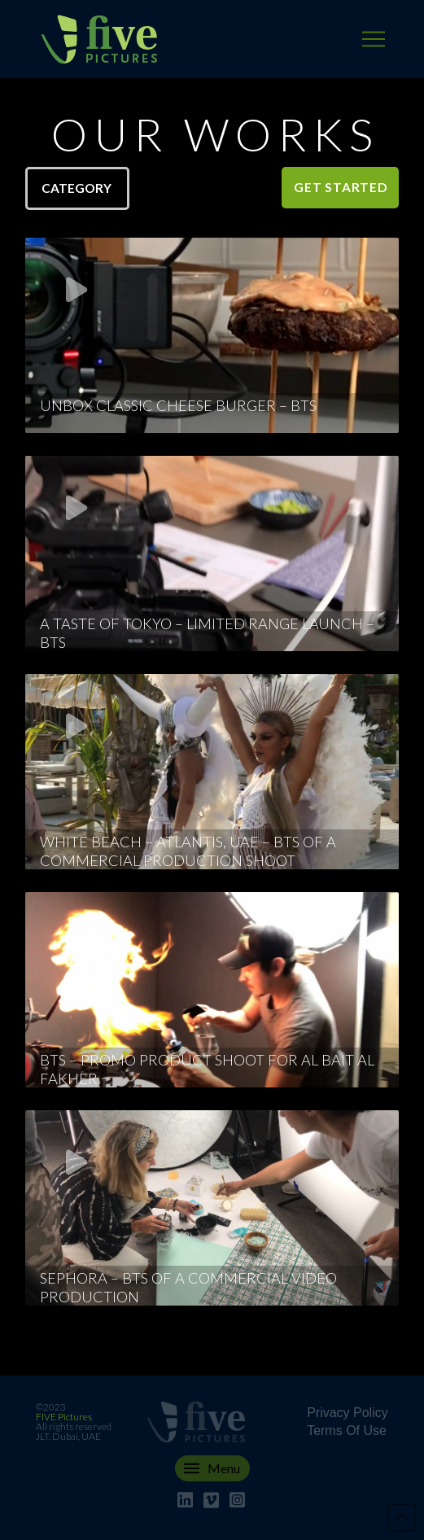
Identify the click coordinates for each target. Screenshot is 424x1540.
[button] (373, 39)
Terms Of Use (347, 1430)
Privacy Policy (347, 1413)
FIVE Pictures (64, 1417)
